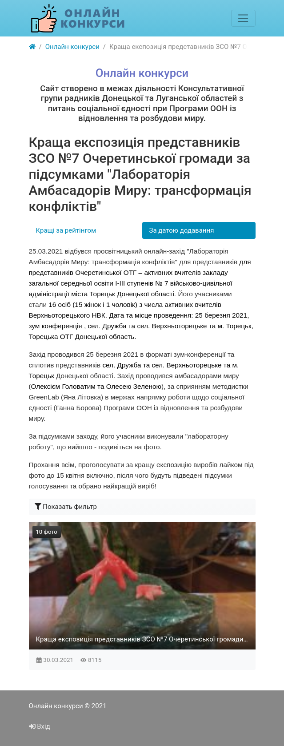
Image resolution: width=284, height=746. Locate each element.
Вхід (39, 726)
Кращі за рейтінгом (66, 230)
